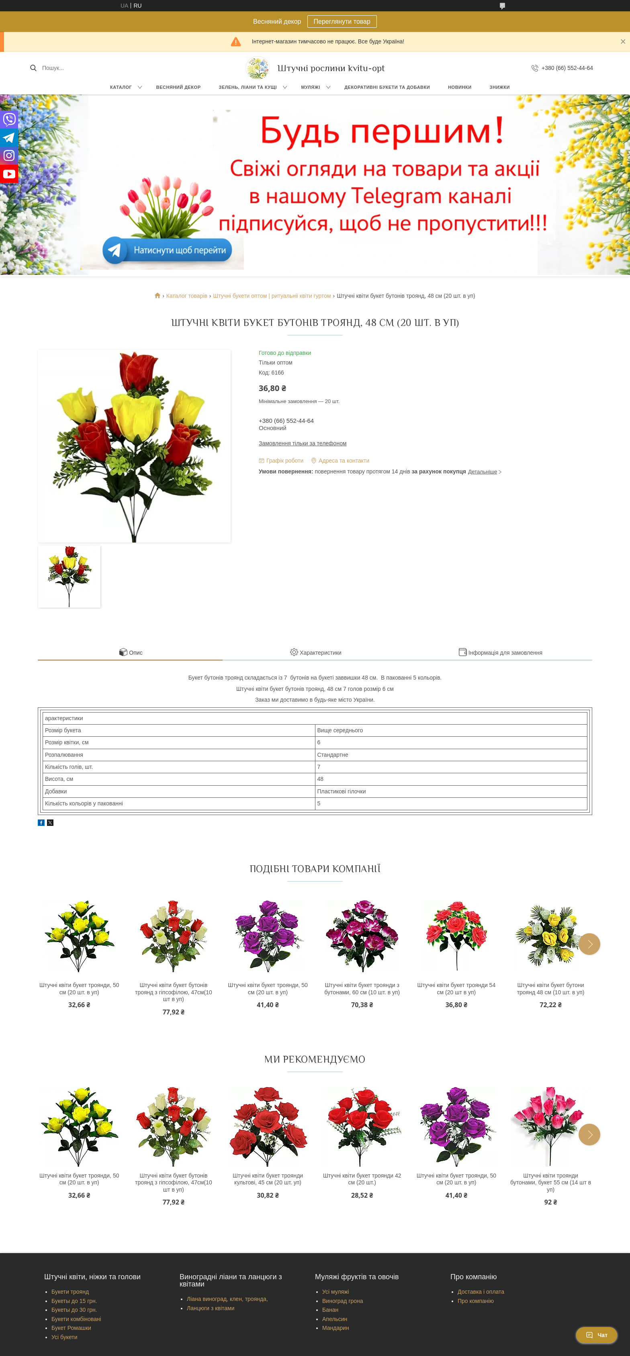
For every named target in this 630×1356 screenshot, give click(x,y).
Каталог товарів (186, 296)
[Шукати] (33, 68)
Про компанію (476, 1301)
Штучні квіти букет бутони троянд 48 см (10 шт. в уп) (551, 988)
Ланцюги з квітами (211, 1308)
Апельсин (334, 1319)
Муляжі (310, 87)
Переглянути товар (342, 21)
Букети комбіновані (76, 1319)
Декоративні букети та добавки (387, 87)
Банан (330, 1310)
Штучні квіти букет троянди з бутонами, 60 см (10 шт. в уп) (362, 988)
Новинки (459, 87)
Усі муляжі (335, 1291)
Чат (597, 1335)
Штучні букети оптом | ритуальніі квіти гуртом (272, 296)
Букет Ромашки (71, 1328)
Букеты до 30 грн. (74, 1310)
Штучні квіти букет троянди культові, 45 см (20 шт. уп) (268, 1179)
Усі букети (64, 1337)
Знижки (500, 87)
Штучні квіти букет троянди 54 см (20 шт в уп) (456, 988)
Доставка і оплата (481, 1291)
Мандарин (335, 1328)
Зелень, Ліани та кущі (248, 87)
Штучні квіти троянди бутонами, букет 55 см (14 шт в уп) (550, 1182)
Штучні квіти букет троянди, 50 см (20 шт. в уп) (79, 988)
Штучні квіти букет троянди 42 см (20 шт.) (362, 1179)
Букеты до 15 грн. (74, 1301)
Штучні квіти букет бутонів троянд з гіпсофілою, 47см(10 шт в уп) (173, 992)
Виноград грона (342, 1301)
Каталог (121, 87)
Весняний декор (178, 87)
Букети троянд (70, 1291)
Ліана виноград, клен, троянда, (227, 1299)
